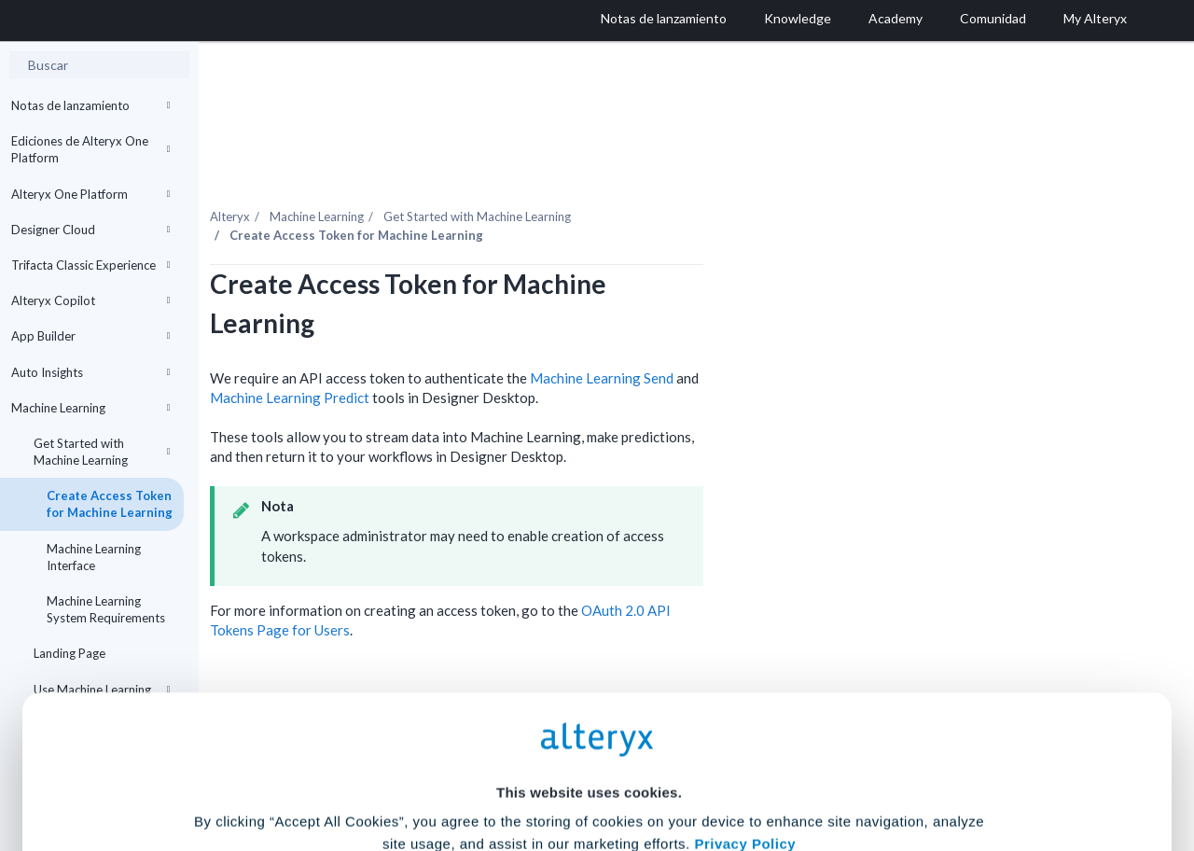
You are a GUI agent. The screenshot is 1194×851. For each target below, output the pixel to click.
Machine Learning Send (756, 337)
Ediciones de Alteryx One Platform (90, 149)
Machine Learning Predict (444, 357)
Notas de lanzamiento (90, 105)
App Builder (90, 335)
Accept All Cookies (456, 768)
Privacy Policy (745, 662)
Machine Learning (90, 407)
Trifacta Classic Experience (90, 265)
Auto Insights (90, 372)
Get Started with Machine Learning (102, 451)
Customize (739, 768)
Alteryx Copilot (90, 300)
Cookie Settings (589, 713)
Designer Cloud (90, 229)
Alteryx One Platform (90, 194)
